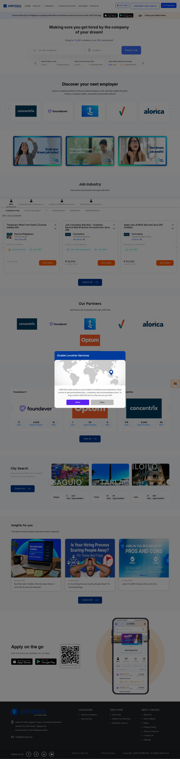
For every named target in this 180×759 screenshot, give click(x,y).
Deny (102, 402)
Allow (77, 402)
